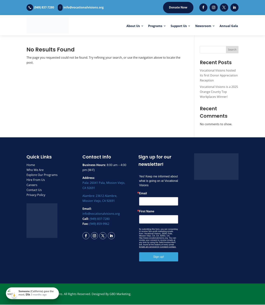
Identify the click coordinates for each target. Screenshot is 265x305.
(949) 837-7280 (44, 8)
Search (232, 50)
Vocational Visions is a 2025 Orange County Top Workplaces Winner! (219, 92)
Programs (155, 26)
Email (143, 193)
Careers (31, 185)
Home (30, 165)
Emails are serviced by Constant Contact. (157, 247)
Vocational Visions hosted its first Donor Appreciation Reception (219, 76)
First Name (146, 211)
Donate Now (177, 8)
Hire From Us (35, 180)
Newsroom (203, 26)
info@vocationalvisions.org (83, 8)
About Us (133, 26)
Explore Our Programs (42, 175)
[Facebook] (203, 7)
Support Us (179, 26)
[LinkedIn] (234, 7)
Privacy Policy (35, 195)
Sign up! (158, 257)
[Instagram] (213, 7)
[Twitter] (224, 7)
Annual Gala (229, 26)
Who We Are (35, 170)
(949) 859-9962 (99, 224)
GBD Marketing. (120, 294)
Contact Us (34, 190)
